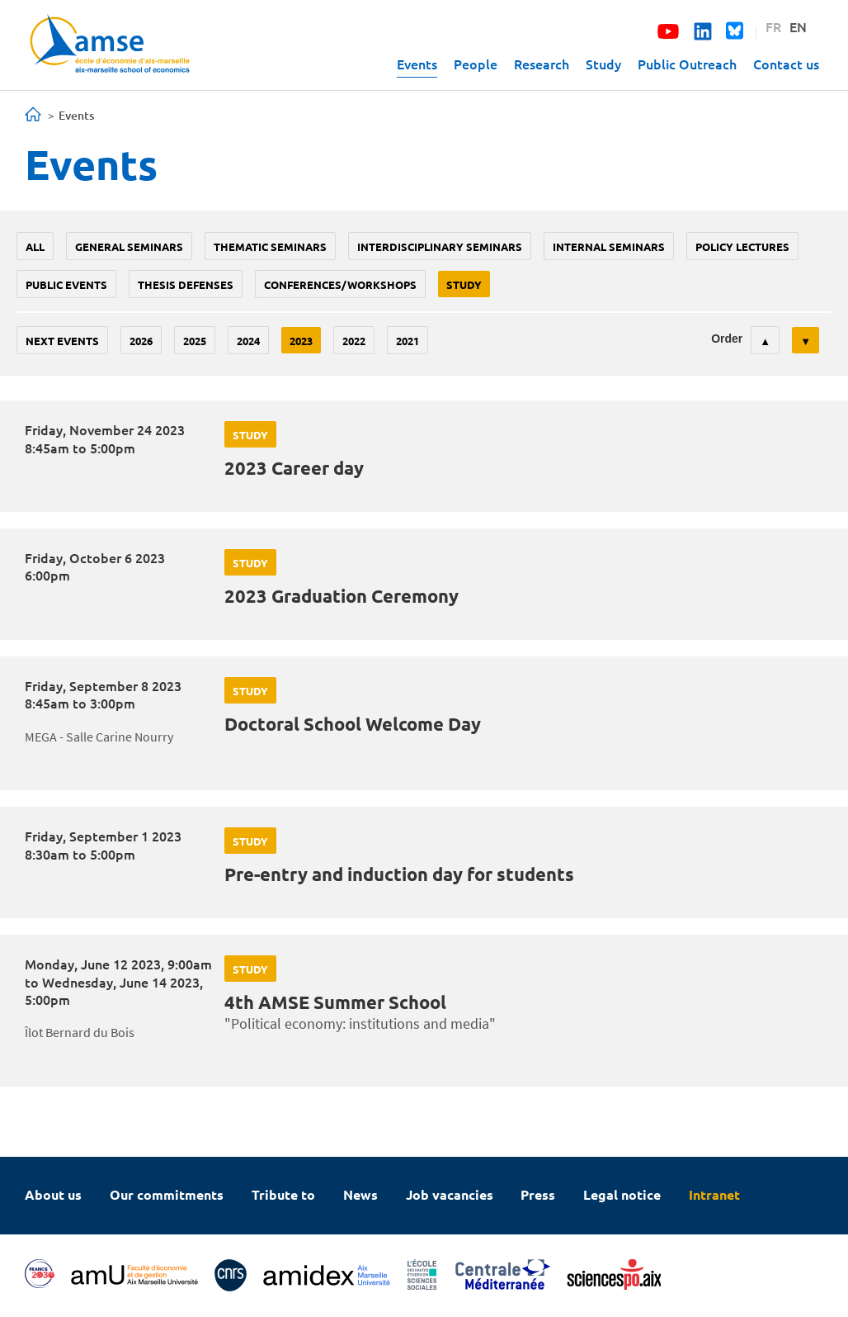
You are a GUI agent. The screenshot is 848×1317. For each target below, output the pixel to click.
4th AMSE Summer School (335, 1002)
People (475, 63)
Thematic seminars (270, 246)
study (464, 284)
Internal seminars (609, 246)
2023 (301, 341)
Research (541, 63)
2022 (353, 341)
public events (66, 284)
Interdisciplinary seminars (439, 246)
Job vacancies (449, 1194)
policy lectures (742, 246)
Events (417, 63)
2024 (248, 341)
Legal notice (622, 1194)
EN (798, 26)
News (360, 1194)
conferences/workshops (340, 284)
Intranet (714, 1194)
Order (726, 338)
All (35, 246)
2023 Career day (294, 468)
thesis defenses (185, 284)
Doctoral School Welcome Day (352, 724)
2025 (194, 341)
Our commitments (167, 1194)
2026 (141, 341)
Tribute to (283, 1194)
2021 (407, 341)
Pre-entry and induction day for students (399, 874)
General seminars (129, 246)
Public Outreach (687, 63)
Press (538, 1194)
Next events (62, 341)
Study (603, 63)
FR (773, 26)
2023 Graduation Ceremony (341, 596)
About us (53, 1194)
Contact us (786, 63)
